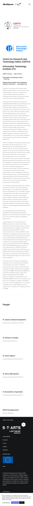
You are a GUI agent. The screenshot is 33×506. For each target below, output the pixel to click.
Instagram (5, 450)
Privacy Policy (15, 502)
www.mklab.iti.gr (22, 84)
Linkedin (5, 446)
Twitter (4, 443)
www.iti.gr (6, 79)
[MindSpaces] (12, 4)
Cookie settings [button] (6, 502)
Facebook (5, 440)
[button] (29, 4)
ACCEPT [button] (22, 502)
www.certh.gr (18, 74)
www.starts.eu (6, 491)
